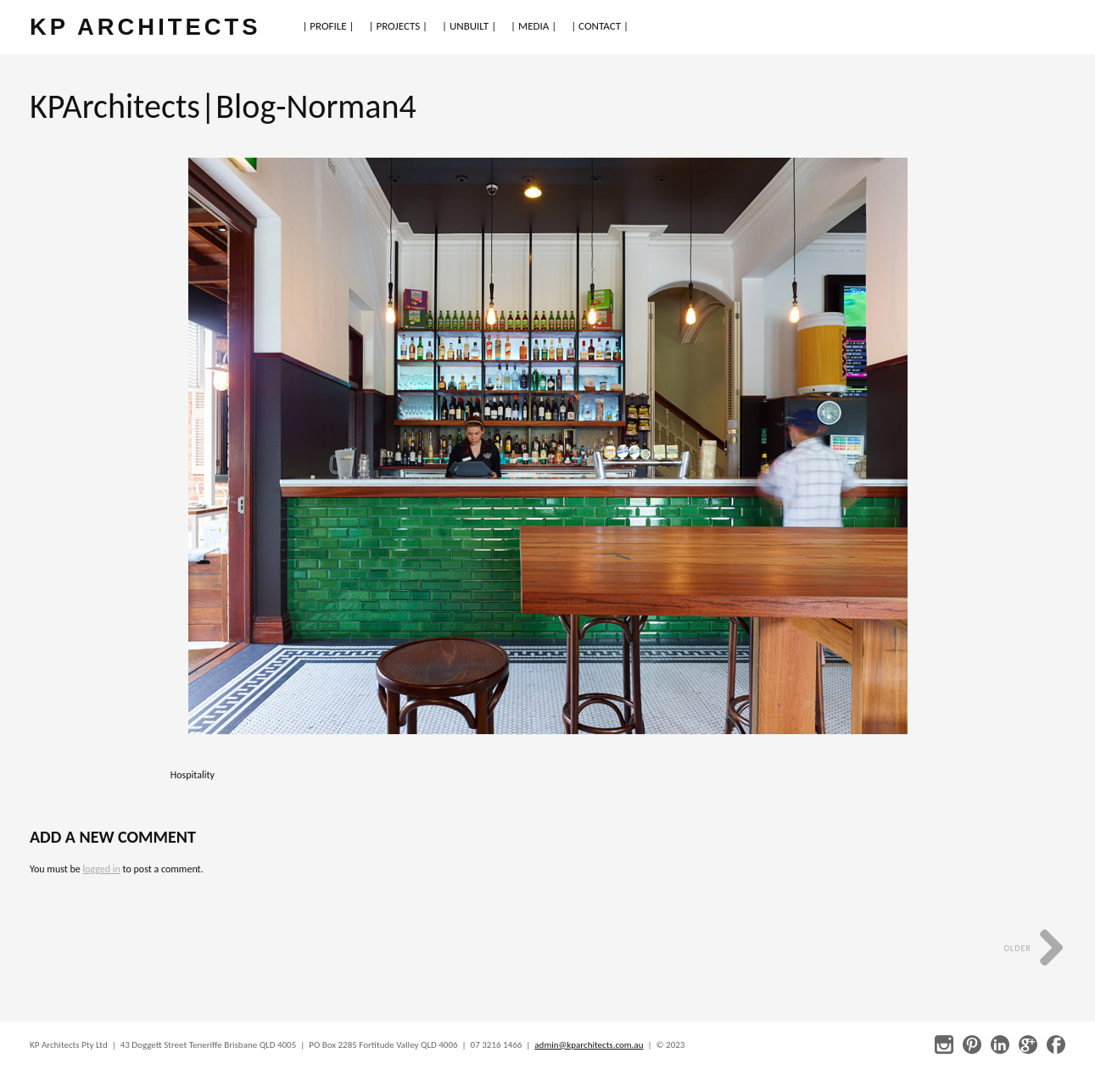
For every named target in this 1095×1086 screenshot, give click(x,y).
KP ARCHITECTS (145, 26)
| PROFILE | (328, 25)
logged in (101, 869)
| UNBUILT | (469, 25)
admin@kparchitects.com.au (588, 1044)
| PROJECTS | (398, 25)
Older (1034, 948)
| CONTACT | (600, 25)
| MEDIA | (533, 25)
